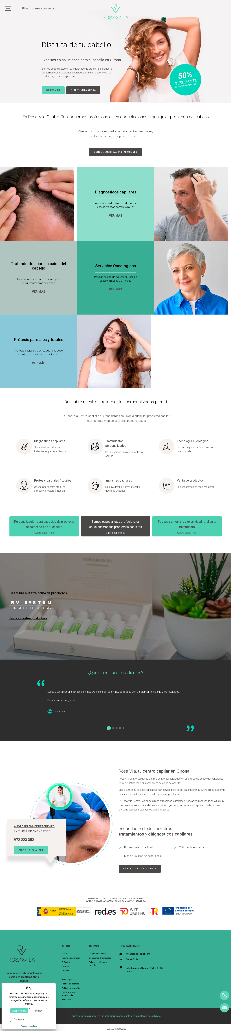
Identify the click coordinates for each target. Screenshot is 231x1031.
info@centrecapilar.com (138, 953)
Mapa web (66, 999)
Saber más (53, 90)
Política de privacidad (71, 988)
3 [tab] (117, 728)
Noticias (65, 966)
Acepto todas (19, 1010)
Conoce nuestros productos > (28, 618)
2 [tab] (113, 728)
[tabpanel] (115, 699)
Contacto (66, 970)
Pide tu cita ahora (83, 90)
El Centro (66, 962)
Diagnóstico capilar (98, 953)
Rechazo (38, 1010)
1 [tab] (109, 728)
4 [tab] (120, 728)
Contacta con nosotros (139, 868)
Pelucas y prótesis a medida (98, 963)
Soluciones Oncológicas (100, 958)
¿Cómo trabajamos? (71, 958)
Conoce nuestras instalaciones (115, 152)
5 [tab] (123, 728)
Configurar (19, 1019)
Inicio (64, 953)
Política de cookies (70, 984)
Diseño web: (116, 1029)
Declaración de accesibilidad (68, 994)
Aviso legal (67, 979)
